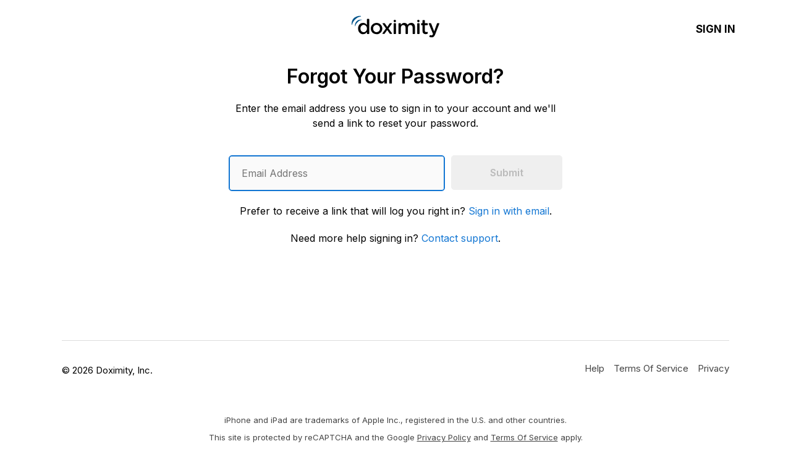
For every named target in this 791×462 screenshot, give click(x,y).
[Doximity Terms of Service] (651, 368)
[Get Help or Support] (594, 368)
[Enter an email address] (337, 173)
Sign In (715, 29)
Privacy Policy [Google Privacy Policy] (444, 437)
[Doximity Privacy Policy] (713, 368)
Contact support (459, 238)
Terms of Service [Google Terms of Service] (524, 437)
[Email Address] (337, 173)
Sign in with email (508, 211)
